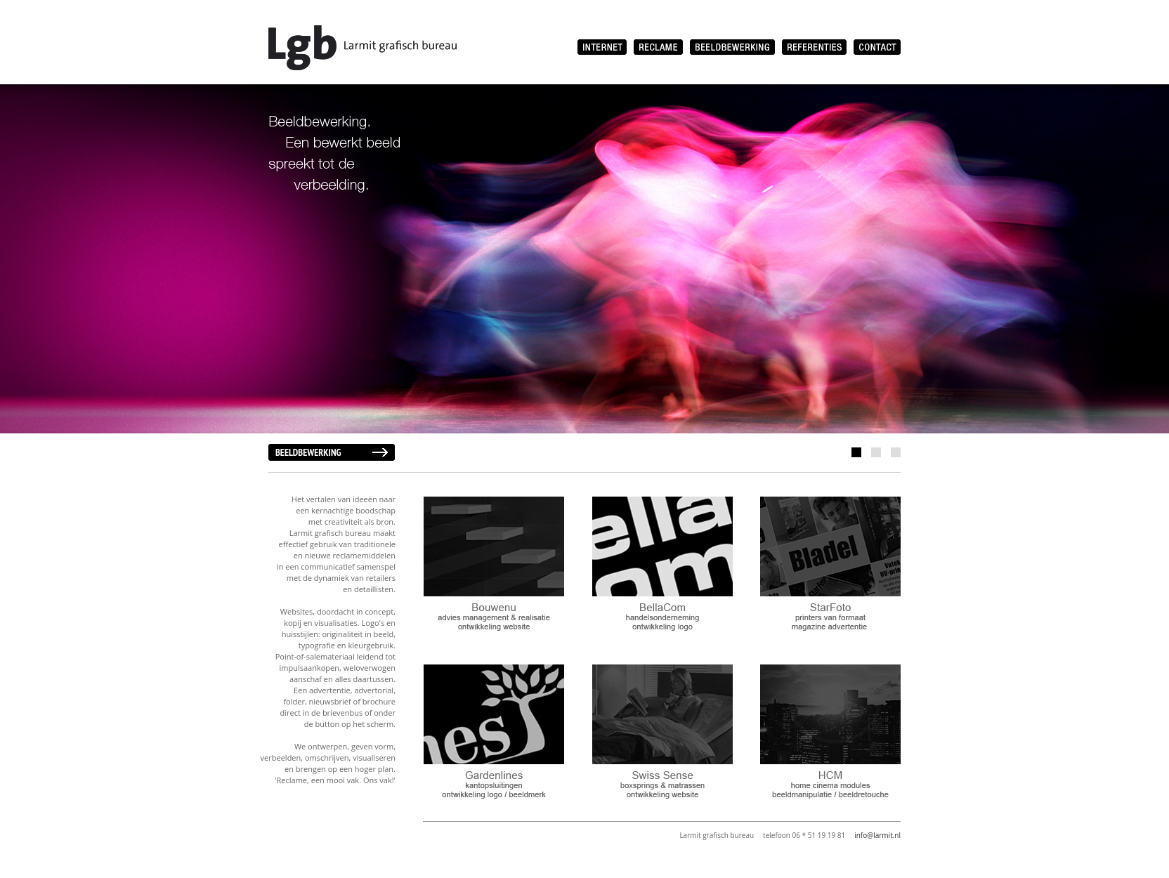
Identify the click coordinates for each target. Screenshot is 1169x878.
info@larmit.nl (877, 835)
